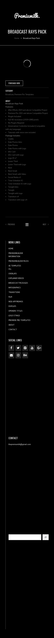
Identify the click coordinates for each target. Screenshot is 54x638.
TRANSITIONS (14, 292)
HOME (10, 248)
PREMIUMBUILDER (15, 253)
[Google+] (39, 348)
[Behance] (25, 355)
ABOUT (11, 325)
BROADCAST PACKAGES (18, 283)
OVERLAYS (12, 273)
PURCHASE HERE (14, 83)
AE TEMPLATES (14, 266)
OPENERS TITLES (15, 311)
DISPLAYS (12, 306)
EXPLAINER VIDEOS (16, 278)
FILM (10, 297)
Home (16, 38)
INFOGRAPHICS (14, 287)
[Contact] (11, 355)
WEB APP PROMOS (15, 301)
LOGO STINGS (14, 315)
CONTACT (12, 329)
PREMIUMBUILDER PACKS (18, 261)
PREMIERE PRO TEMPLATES (19, 320)
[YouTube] (32, 348)
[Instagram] (18, 355)
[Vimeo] (25, 348)
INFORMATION (14, 256)
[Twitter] (18, 348)
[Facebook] (11, 348)
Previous (10, 224)
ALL (9, 269)
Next (46, 224)
